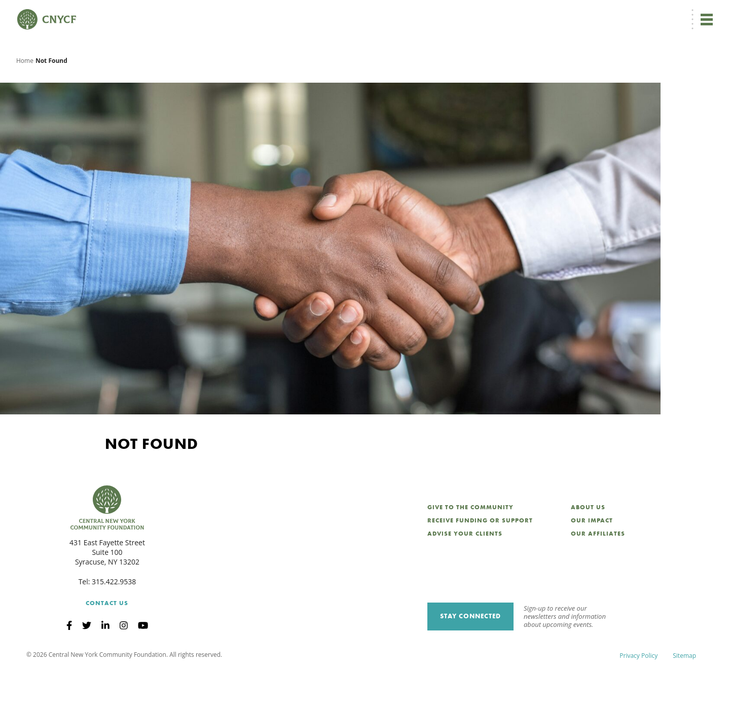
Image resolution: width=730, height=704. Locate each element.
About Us (588, 541)
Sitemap (684, 688)
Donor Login (458, 13)
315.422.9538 (114, 615)
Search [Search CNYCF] (696, 13)
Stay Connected (470, 649)
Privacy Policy (638, 688)
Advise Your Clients (464, 567)
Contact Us (107, 636)
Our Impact (592, 554)
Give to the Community (470, 541)
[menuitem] (417, 13)
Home (24, 93)
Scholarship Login (562, 13)
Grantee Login (507, 13)
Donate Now (370, 13)
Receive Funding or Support (480, 554)
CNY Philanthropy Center (633, 13)
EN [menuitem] (419, 13)
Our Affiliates (598, 567)
